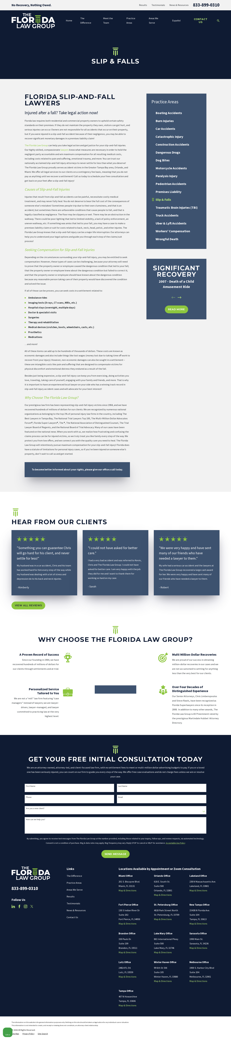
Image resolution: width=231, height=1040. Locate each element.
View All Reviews (28, 605)
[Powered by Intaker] (206, 1034)
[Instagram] (25, 913)
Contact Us (200, 21)
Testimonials (158, 5)
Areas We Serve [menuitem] (153, 20)
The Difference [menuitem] (85, 20)
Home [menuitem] (69, 20)
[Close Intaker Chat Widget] (221, 945)
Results (143, 5)
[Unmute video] (178, 945)
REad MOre (176, 309)
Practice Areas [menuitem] (130, 20)
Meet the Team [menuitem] (108, 20)
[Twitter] (31, 913)
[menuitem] (176, 113)
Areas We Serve (75, 896)
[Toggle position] (215, 945)
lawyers (65, 149)
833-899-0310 (206, 5)
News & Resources (179, 5)
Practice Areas (74, 889)
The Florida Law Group (36, 145)
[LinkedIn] (13, 913)
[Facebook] (19, 913)
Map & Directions (127, 897)
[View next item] (179, 297)
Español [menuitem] (176, 20)
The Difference (74, 882)
